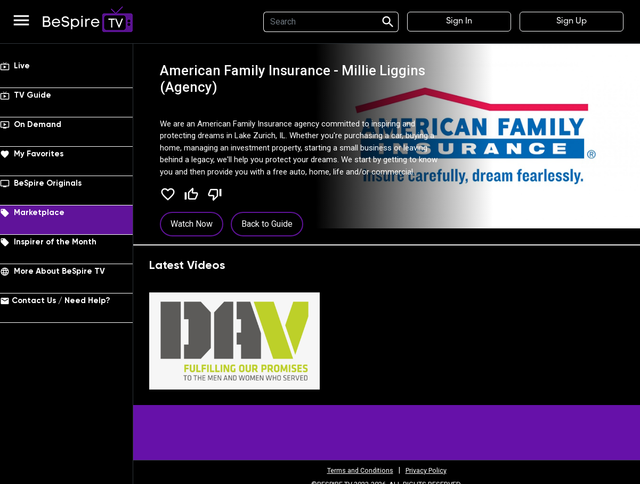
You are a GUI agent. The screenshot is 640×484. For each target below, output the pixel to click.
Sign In (459, 21)
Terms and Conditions (357, 470)
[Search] (318, 22)
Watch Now (192, 224)
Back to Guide (267, 224)
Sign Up (571, 21)
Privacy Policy (429, 470)
